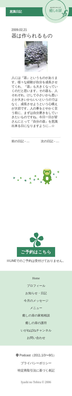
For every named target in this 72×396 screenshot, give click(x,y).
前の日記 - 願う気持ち (27, 141)
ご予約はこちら (36, 252)
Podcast (23, 355)
